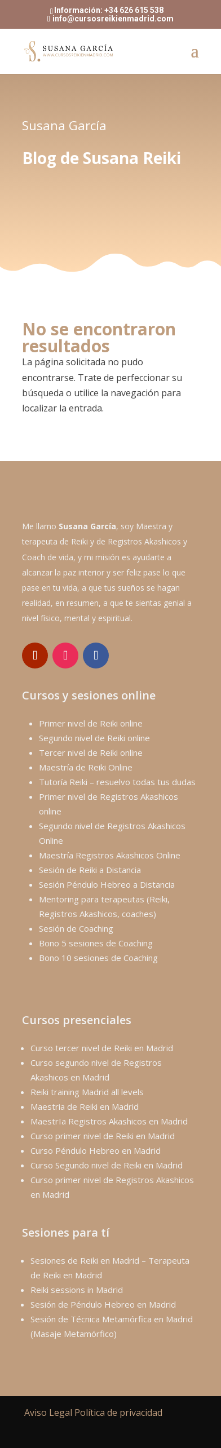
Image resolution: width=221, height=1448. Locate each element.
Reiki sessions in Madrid (76, 1289)
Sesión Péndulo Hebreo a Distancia (107, 884)
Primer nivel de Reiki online (91, 723)
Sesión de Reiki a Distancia (90, 869)
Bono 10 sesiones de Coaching (98, 957)
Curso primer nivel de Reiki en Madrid (102, 1135)
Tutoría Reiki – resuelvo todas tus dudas (117, 781)
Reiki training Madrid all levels (87, 1091)
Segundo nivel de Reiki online (94, 737)
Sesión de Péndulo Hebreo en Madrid (103, 1304)
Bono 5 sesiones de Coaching (96, 943)
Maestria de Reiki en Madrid (84, 1106)
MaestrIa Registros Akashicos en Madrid (109, 1121)
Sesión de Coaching (76, 928)
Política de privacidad (118, 1412)
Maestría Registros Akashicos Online (109, 855)
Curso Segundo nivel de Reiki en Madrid (106, 1165)
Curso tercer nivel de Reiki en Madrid (101, 1047)
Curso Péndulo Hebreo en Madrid (95, 1150)
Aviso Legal (48, 1412)
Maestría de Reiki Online (85, 767)
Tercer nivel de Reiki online (91, 752)
